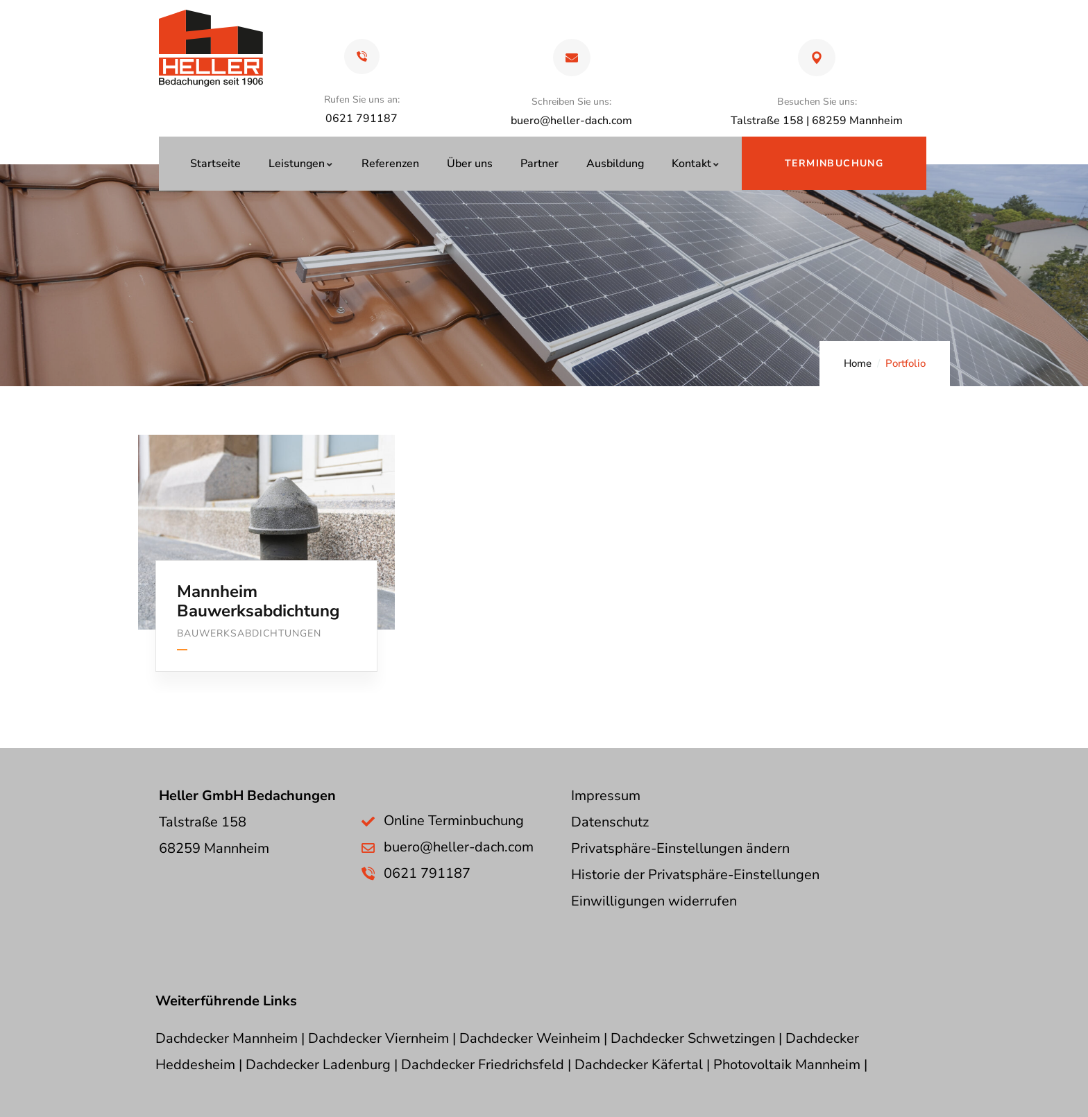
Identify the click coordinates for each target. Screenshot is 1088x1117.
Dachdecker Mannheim (226, 1038)
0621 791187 (427, 873)
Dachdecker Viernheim (378, 1038)
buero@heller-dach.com (571, 120)
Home (858, 363)
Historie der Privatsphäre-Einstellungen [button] (695, 874)
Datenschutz (610, 822)
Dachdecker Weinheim (529, 1038)
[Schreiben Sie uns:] (571, 57)
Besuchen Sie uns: (817, 101)
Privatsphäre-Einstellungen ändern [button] (680, 848)
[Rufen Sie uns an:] (362, 56)
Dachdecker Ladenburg (318, 1064)
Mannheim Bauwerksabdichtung (258, 601)
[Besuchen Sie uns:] (816, 57)
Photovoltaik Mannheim (786, 1064)
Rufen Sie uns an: (362, 99)
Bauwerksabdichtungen (249, 633)
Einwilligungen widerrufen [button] (654, 901)
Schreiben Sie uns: (571, 101)
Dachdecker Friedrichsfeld (482, 1064)
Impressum (605, 795)
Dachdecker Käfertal (639, 1064)
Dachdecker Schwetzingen (693, 1038)
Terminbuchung (834, 163)
